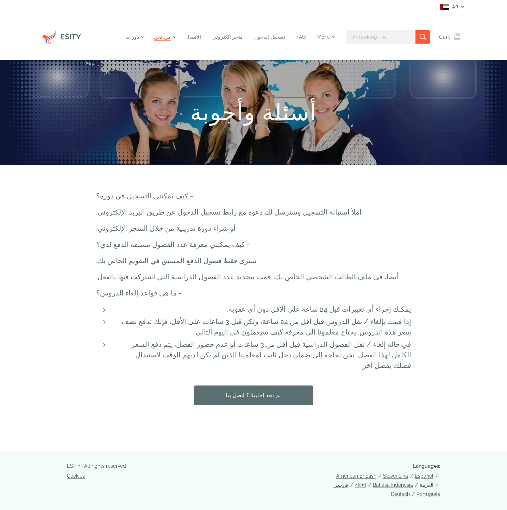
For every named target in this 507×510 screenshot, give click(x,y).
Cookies (76, 476)
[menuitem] (129, 37)
